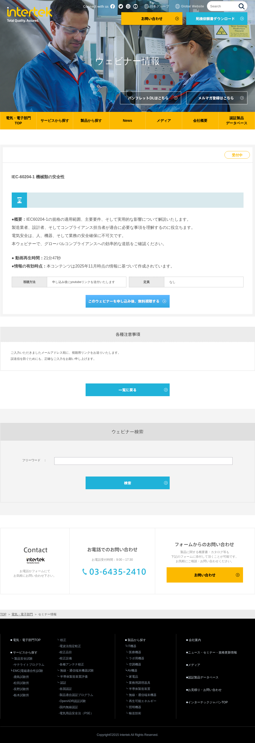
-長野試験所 (21, 689)
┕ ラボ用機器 (134, 658)
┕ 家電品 (131, 676)
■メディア (193, 665)
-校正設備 (65, 658)
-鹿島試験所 (21, 677)
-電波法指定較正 (70, 646)
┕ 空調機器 (133, 664)
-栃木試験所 (21, 695)
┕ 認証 (61, 683)
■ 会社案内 (193, 640)
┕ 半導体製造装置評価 (72, 676)
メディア (164, 120)
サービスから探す (55, 120)
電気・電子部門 (22, 614)
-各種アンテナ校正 (71, 664)
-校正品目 (65, 652)
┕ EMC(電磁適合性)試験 (26, 671)
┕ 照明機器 (133, 707)
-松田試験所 (21, 683)
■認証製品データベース (202, 677)
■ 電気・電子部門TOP (25, 640)
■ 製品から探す (135, 640)
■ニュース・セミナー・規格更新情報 (211, 652)
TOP (3, 614)
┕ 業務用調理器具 (137, 683)
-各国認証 (65, 689)
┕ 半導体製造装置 (137, 689)
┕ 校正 (61, 640)
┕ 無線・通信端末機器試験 (75, 670)
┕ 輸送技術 (133, 713)
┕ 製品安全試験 (21, 658)
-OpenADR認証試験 (72, 701)
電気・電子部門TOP (18, 120)
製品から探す (91, 120)
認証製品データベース (236, 120)
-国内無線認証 (68, 707)
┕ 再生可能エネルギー (140, 701)
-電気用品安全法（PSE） (76, 713)
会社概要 (200, 120)
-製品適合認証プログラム (76, 695)
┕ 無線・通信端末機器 (140, 695)
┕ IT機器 (131, 646)
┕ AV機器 (131, 670)
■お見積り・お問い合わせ (204, 690)
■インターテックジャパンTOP (207, 702)
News (127, 120)
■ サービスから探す (24, 652)
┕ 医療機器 (133, 652)
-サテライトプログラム (29, 664)
